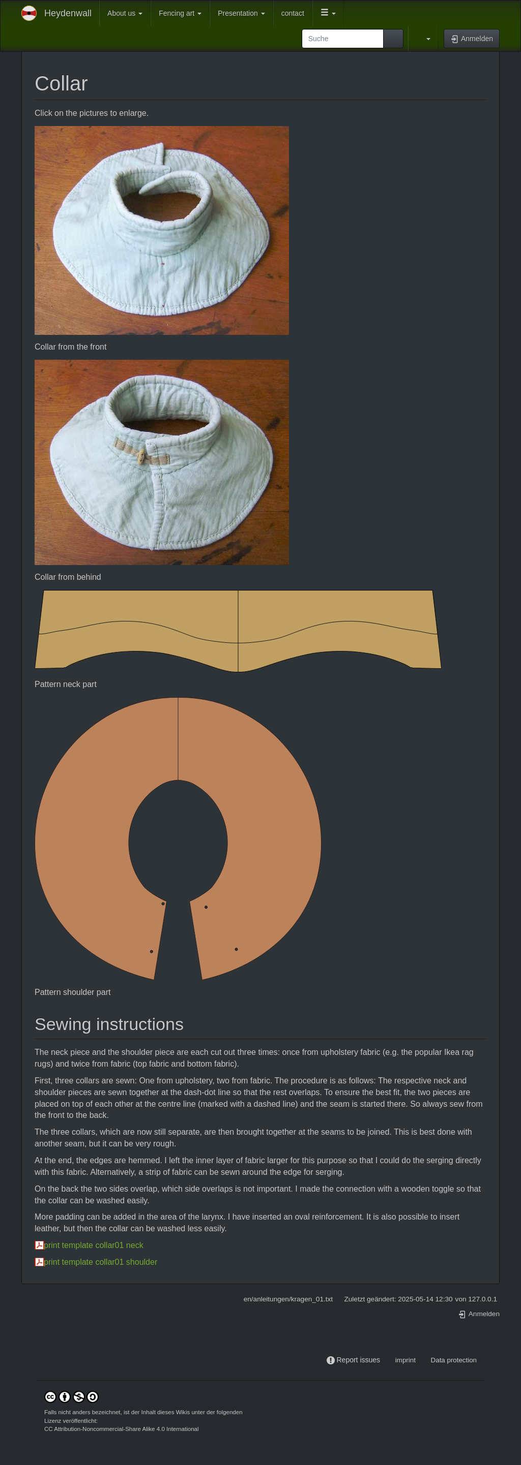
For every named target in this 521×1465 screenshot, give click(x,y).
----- (387, 1360)
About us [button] (124, 13)
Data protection (454, 1360)
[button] (328, 13)
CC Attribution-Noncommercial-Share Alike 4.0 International (121, 1429)
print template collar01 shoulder (100, 1262)
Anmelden (479, 1314)
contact (292, 13)
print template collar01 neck (93, 1245)
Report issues (358, 1360)
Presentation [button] (241, 13)
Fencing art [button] (180, 13)
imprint (405, 1360)
